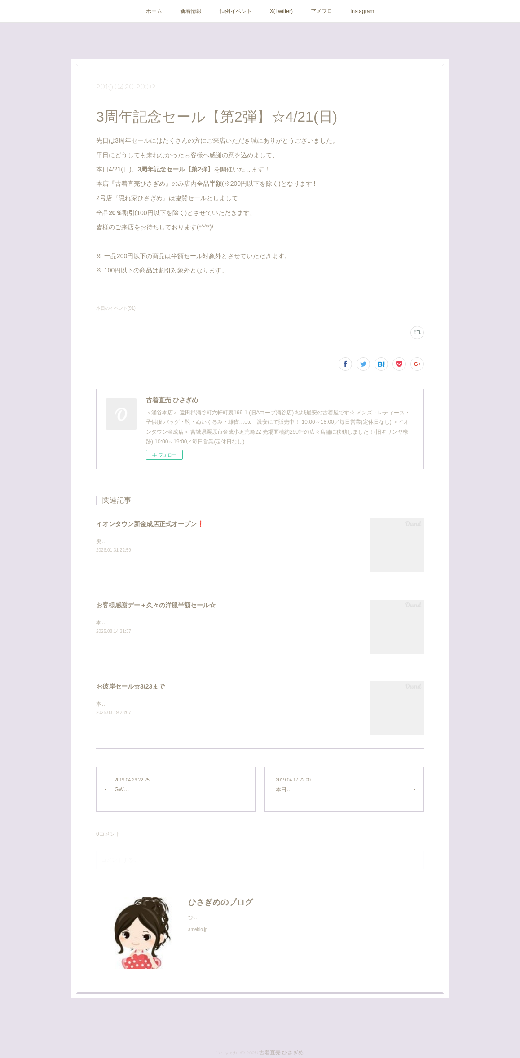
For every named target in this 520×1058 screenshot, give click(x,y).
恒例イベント (236, 11)
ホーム (154, 11)
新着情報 (191, 11)
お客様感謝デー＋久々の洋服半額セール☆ (156, 605)
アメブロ (321, 11)
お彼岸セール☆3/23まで (130, 686)
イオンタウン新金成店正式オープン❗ (150, 523)
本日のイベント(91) (116, 308)
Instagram (362, 11)
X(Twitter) (281, 11)
